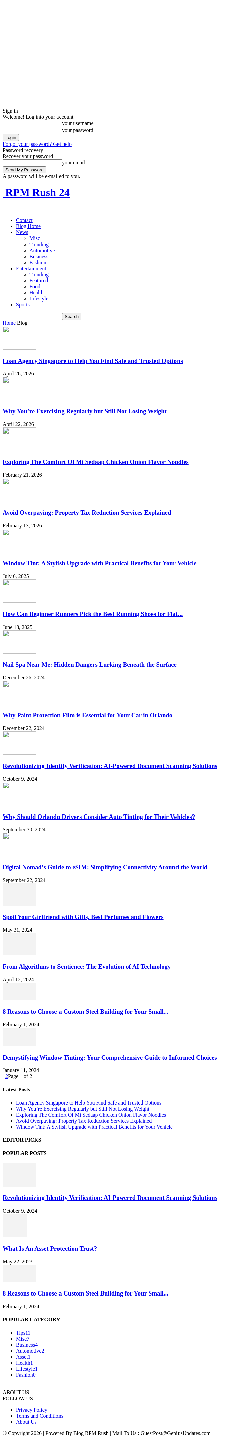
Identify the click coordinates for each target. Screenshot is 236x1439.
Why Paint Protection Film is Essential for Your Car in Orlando (87, 715)
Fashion (37, 262)
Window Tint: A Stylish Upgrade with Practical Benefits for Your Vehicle (100, 563)
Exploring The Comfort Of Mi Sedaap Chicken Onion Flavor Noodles (96, 461)
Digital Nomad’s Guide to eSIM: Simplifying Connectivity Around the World (106, 867)
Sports (23, 304)
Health (36, 292)
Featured (38, 280)
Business (38, 256)
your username (78, 123)
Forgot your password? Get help (37, 144)
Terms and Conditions (39, 1416)
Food (34, 286)
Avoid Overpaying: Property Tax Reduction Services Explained (87, 512)
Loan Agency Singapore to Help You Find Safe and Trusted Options (93, 360)
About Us (26, 1422)
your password (77, 130)
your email (73, 162)
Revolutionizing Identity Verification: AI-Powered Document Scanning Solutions (110, 765)
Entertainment (31, 268)
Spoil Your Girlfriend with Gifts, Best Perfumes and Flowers (83, 916)
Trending (39, 244)
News (22, 232)
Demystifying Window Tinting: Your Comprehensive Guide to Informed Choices (110, 1057)
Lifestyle (38, 298)
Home (9, 323)
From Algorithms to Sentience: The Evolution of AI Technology (87, 966)
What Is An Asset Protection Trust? (50, 1248)
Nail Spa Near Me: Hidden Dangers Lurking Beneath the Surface (90, 664)
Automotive (42, 250)
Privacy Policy (31, 1410)
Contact (24, 220)
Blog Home (28, 226)
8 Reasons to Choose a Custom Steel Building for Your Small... (85, 1011)
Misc (34, 238)
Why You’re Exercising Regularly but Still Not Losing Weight (85, 411)
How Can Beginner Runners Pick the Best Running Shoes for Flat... (93, 613)
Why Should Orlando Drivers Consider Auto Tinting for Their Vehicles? (99, 816)
